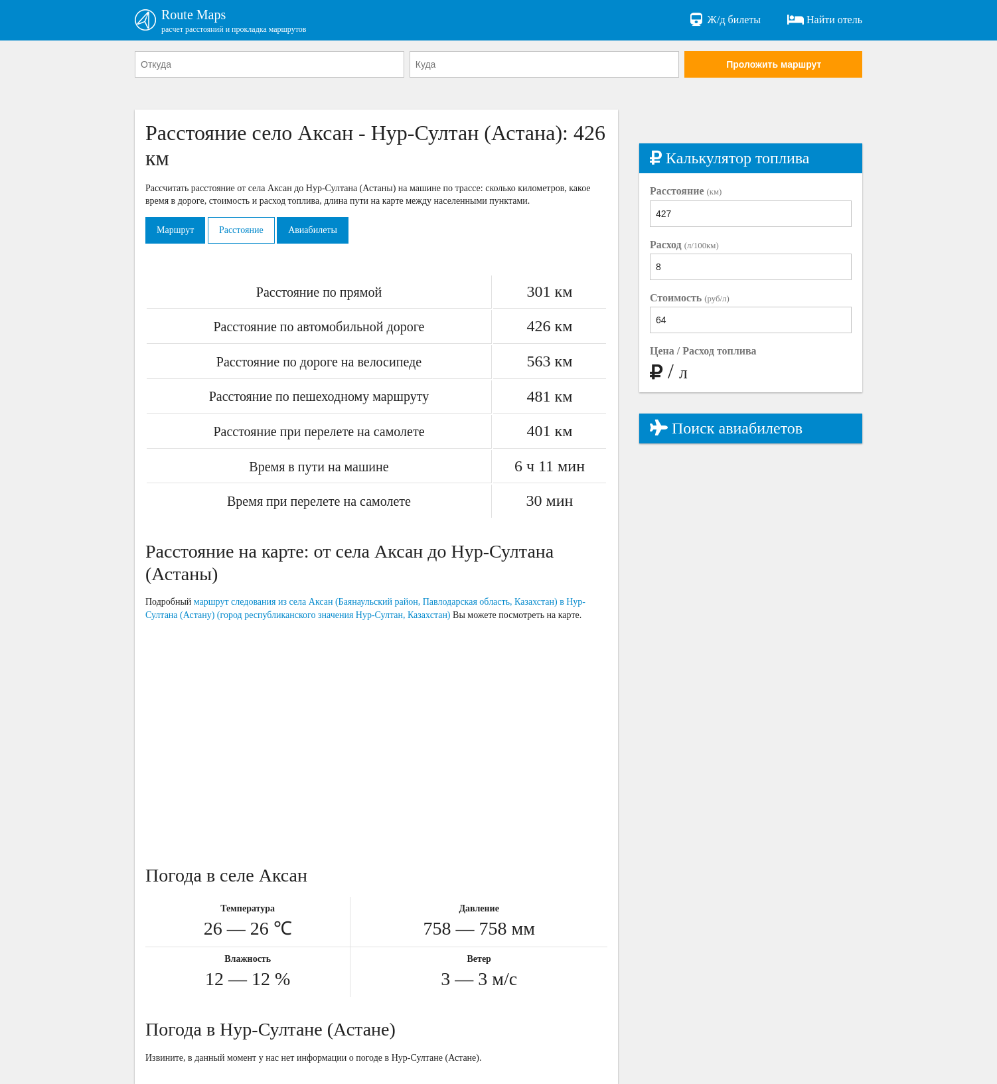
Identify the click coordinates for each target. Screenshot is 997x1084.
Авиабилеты (312, 230)
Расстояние (241, 230)
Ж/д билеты (724, 20)
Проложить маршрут (773, 64)
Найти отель (824, 20)
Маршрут (175, 230)
